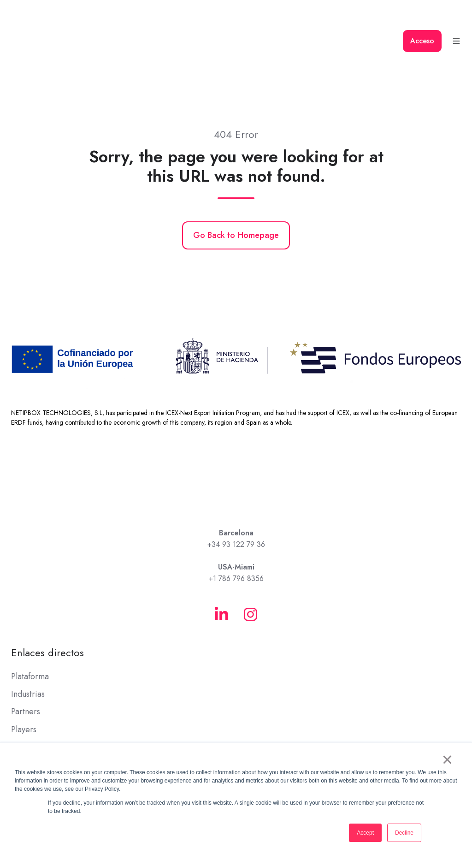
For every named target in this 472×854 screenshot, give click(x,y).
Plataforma (30, 633)
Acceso (422, 19)
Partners (25, 668)
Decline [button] (404, 833)
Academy (27, 721)
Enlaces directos (47, 609)
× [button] (447, 759)
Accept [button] (365, 833)
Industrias (28, 651)
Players (23, 686)
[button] (456, 19)
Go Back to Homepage (236, 192)
